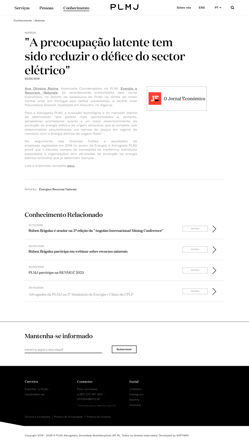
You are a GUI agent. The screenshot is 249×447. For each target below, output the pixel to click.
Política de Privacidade (68, 417)
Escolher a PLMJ (36, 389)
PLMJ (124, 6)
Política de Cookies (99, 417)
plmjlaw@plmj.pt (88, 398)
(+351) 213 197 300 (90, 394)
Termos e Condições (37, 417)
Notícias (40, 20)
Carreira (31, 381)
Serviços (22, 7)
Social (134, 381)
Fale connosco (87, 389)
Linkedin (135, 389)
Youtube (135, 405)
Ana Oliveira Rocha (41, 88)
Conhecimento (23, 20)
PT (218, 7)
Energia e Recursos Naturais (58, 189)
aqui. (71, 166)
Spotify (134, 399)
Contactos (84, 381)
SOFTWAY (182, 435)
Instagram (136, 394)
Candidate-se (34, 394)
